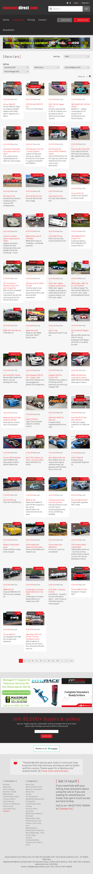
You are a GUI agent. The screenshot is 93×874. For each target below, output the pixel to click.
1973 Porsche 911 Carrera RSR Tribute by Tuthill (57, 151)
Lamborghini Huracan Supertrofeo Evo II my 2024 (34, 592)
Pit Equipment (32, 796)
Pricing (31, 20)
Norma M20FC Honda (11, 375)
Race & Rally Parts (34, 787)
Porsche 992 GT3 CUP (79, 500)
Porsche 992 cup (9, 500)
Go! (86, 9)
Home (6, 20)
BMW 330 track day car (12, 330)
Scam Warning (9, 809)
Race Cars (30, 784)
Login (76, 3)
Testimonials (8, 801)
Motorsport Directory (35, 830)
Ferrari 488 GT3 (9, 634)
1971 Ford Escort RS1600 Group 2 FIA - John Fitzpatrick (11, 285)
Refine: (6, 64)
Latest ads (64, 20)
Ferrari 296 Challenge (11, 458)
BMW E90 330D (32, 331)
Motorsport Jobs (33, 818)
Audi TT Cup (53, 331)
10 (57, 661)
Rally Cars (30, 792)
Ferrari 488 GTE (9, 104)
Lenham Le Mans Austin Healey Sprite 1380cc (11, 238)
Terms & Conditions (11, 804)
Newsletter (8, 30)
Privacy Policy (9, 799)
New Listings (8, 789)
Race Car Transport (34, 789)
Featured (7, 787)
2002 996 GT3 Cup (55, 236)
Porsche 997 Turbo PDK (80, 149)
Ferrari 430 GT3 (77, 193)
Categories (18, 20)
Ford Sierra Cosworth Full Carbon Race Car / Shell (11, 151)
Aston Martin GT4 (55, 196)
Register (85, 3)
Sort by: (56, 56)
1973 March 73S (9, 196)
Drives (28, 794)
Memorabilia (31, 828)
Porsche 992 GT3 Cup (34, 196)
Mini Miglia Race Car (57, 458)
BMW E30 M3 (8, 590)
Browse (6, 784)
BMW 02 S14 (30, 500)
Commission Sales (11, 796)
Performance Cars (33, 821)
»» (71, 661)
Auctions (29, 811)
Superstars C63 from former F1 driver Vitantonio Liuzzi (34, 636)
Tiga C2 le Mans (32, 419)
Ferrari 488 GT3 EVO (79, 589)
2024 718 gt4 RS (77, 458)
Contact (42, 20)
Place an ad (82, 20)
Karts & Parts (31, 809)
